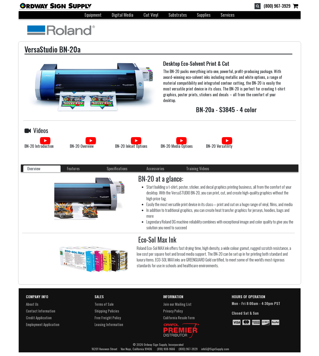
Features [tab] (73, 168)
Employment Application (42, 324)
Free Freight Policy (108, 317)
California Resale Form (179, 317)
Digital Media (122, 15)
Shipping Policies (107, 310)
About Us (32, 304)
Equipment (93, 15)
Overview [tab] (33, 168)
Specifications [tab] (117, 168)
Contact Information (40, 310)
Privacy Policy (173, 310)
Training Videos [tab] (197, 168)
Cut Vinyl (151, 15)
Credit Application (39, 317)
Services (227, 15)
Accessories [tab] (155, 168)
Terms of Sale (104, 304)
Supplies (203, 15)
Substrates (177, 15)
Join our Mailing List (177, 304)
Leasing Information (109, 324)
